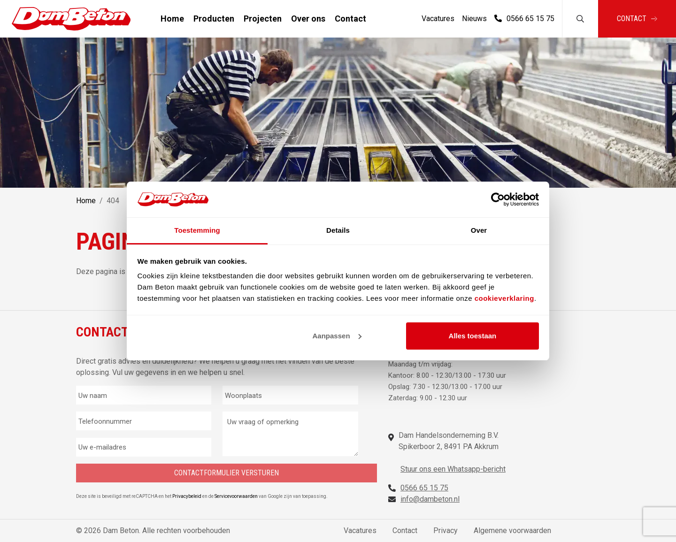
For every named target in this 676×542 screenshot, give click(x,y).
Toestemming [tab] (197, 230)
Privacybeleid (187, 496)
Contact (350, 18)
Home (172, 18)
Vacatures (438, 18)
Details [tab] (338, 230)
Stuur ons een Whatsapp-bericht (453, 469)
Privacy (445, 530)
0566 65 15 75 (524, 18)
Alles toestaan (473, 336)
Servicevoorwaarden (237, 496)
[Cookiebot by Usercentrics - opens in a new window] (498, 199)
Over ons (308, 18)
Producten (213, 18)
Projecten (263, 18)
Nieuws (474, 18)
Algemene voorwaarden (512, 530)
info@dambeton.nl (430, 499)
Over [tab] (479, 230)
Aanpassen (337, 336)
